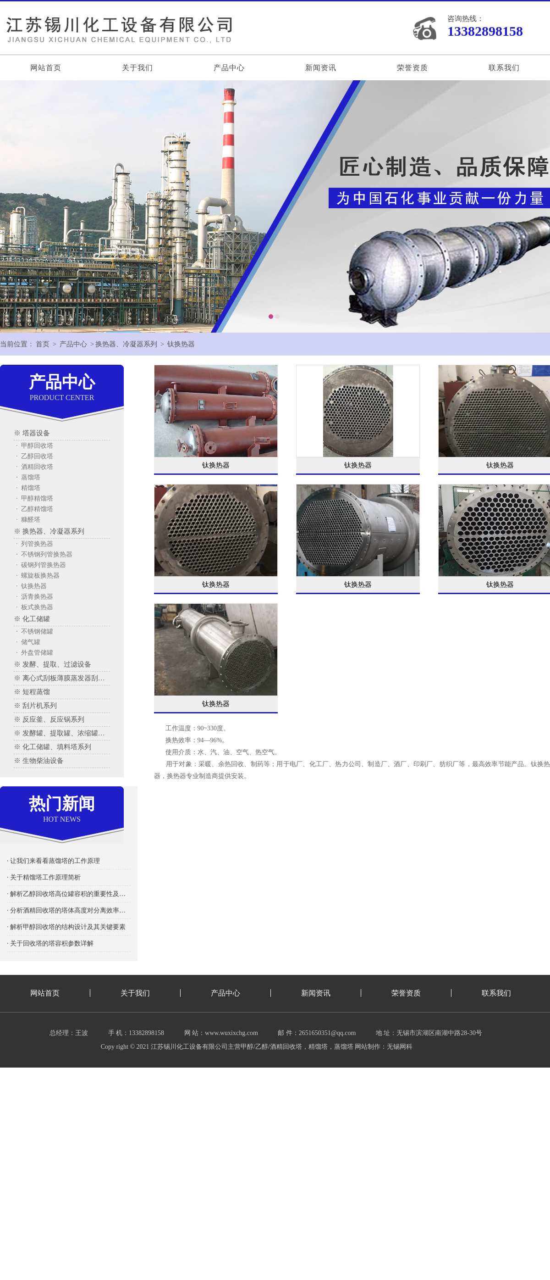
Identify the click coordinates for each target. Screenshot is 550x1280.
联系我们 (504, 68)
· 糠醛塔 (28, 519)
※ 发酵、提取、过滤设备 (52, 664)
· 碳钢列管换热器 (41, 565)
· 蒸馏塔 (28, 477)
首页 (43, 344)
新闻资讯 (320, 68)
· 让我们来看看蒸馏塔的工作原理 (53, 860)
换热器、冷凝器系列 (126, 344)
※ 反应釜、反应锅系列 (49, 719)
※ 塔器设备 (32, 433)
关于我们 (137, 68)
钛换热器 (181, 344)
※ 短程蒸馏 (32, 692)
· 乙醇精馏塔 (34, 509)
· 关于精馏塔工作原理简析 (44, 877)
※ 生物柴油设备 (39, 760)
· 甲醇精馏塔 (34, 498)
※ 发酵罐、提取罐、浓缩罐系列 (62, 733)
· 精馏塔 (28, 487)
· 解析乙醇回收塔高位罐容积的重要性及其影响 (69, 893)
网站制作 (367, 1046)
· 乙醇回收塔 (34, 456)
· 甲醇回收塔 (34, 445)
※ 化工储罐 (32, 619)
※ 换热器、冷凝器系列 (49, 531)
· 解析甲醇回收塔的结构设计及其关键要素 (66, 927)
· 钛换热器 (31, 586)
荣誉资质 (412, 68)
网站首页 (45, 68)
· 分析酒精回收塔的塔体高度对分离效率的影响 (69, 910)
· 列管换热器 (34, 543)
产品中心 (229, 68)
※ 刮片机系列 (35, 705)
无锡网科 (399, 1046)
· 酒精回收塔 (34, 466)
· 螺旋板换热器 (38, 575)
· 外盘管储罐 (34, 652)
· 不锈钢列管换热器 (44, 554)
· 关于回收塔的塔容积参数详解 (50, 943)
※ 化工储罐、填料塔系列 (52, 747)
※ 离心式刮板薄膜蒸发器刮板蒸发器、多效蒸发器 (62, 678)
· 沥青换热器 (34, 596)
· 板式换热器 (34, 607)
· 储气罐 (28, 642)
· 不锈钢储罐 (34, 631)
